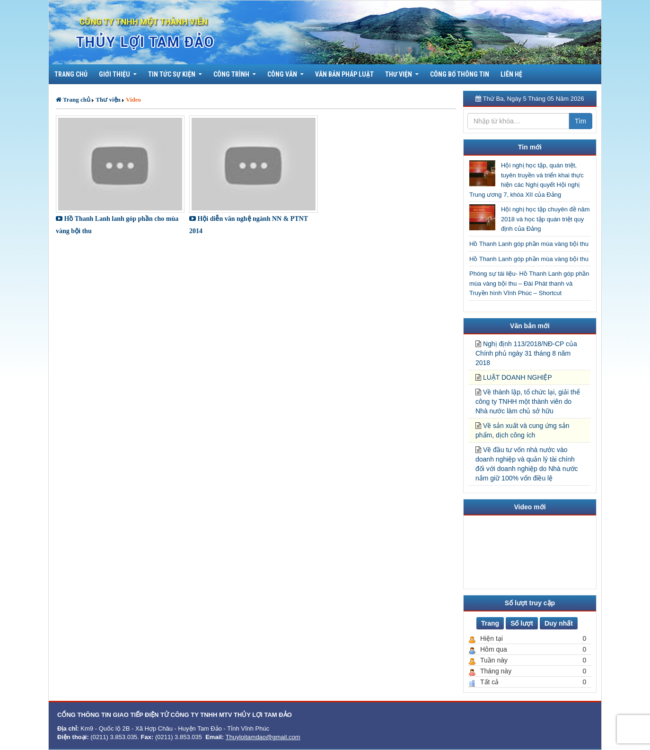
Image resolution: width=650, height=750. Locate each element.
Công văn (282, 74)
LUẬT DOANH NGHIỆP (517, 377)
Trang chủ (71, 74)
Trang (490, 623)
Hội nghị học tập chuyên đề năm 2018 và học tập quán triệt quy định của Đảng (545, 219)
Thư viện (398, 74)
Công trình (231, 74)
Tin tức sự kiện (171, 74)
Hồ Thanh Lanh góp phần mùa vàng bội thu (529, 243)
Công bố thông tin (459, 74)
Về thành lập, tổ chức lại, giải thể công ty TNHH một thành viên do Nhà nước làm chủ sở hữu (527, 401)
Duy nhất (559, 623)
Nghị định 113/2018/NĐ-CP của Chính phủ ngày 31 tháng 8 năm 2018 (526, 353)
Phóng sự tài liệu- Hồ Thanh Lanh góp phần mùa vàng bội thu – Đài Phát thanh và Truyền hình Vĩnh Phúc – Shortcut (529, 283)
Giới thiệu (114, 74)
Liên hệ (511, 74)
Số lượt (521, 623)
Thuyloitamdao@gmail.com (263, 737)
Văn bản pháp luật (344, 74)
